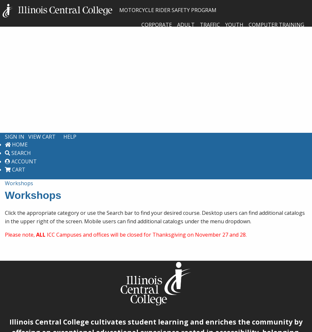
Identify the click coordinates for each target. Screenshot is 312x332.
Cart (15, 169)
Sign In (14, 136)
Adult (186, 24)
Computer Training (276, 24)
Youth (234, 24)
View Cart (42, 136)
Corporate (156, 24)
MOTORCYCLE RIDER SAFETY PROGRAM (109, 10)
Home (16, 144)
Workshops (19, 183)
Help (69, 136)
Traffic (210, 24)
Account (21, 161)
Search (18, 153)
